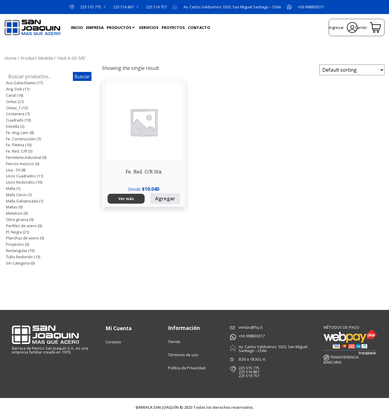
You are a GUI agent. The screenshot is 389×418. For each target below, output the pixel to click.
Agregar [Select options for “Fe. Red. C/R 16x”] (146, 183)
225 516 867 (123, 7)
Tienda (174, 341)
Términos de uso (183, 354)
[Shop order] (352, 69)
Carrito (368, 27)
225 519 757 (156, 7)
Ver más (118, 183)
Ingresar (343, 27)
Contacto (113, 341)
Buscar (82, 76)
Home (10, 58)
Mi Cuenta (118, 328)
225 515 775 (90, 7)
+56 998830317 (311, 7)
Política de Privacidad (186, 368)
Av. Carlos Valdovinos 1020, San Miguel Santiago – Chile (232, 7)
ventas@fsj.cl (250, 327)
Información (184, 328)
